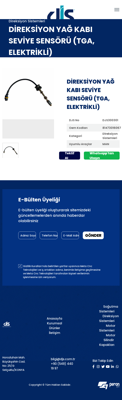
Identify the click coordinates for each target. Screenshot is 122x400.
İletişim (54, 333)
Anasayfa (54, 318)
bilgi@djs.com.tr (63, 359)
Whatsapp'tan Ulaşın (102, 156)
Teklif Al (69, 156)
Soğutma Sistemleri (108, 309)
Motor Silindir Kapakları (107, 340)
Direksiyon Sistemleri (109, 318)
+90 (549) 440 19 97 (62, 366)
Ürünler (54, 328)
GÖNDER (93, 235)
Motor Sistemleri (107, 328)
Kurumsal (54, 323)
